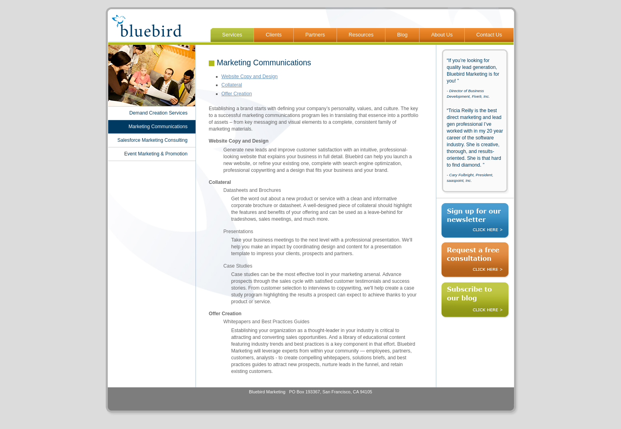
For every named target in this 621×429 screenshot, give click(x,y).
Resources (361, 35)
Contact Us (489, 35)
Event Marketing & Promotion (156, 154)
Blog (402, 35)
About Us (441, 35)
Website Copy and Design (250, 76)
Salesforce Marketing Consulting (152, 140)
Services (232, 35)
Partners (315, 35)
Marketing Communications (158, 126)
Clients (274, 35)
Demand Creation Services (158, 113)
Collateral (232, 85)
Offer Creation (237, 94)
